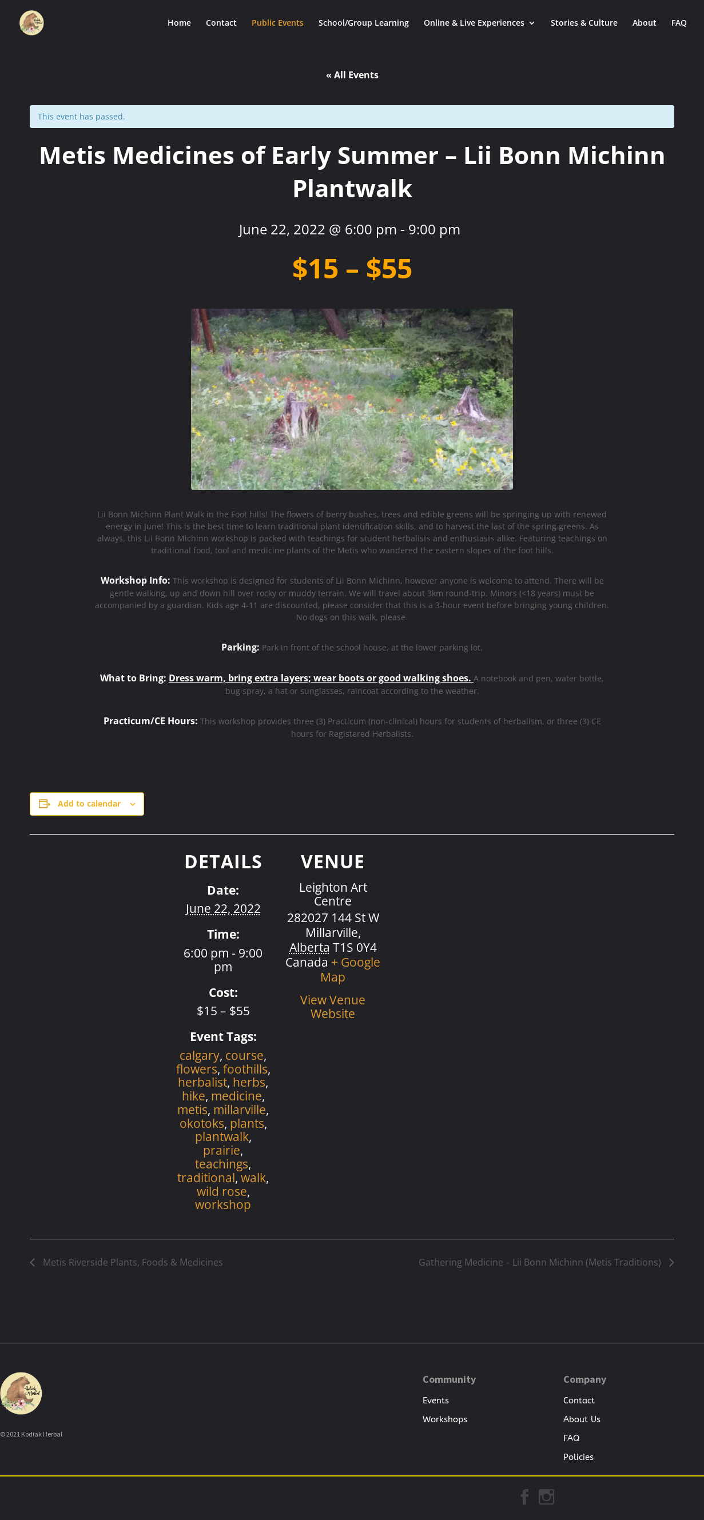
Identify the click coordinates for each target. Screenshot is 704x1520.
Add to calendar (89, 803)
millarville (239, 1110)
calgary (200, 1055)
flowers (196, 1069)
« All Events (352, 75)
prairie (221, 1150)
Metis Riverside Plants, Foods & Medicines (132, 1262)
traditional (206, 1178)
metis (192, 1110)
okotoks (202, 1123)
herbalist (202, 1082)
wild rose (222, 1191)
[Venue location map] (455, 913)
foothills (245, 1069)
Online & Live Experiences (474, 23)
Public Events (278, 23)
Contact (221, 23)
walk (253, 1178)
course (244, 1055)
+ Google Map (350, 969)
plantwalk (222, 1136)
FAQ (679, 23)
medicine (236, 1096)
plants (247, 1123)
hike (193, 1096)
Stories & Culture (584, 23)
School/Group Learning (364, 23)
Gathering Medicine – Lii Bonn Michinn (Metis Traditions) (541, 1262)
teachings (221, 1164)
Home (179, 23)
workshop (223, 1204)
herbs (249, 1082)
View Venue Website (332, 1007)
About (645, 23)
